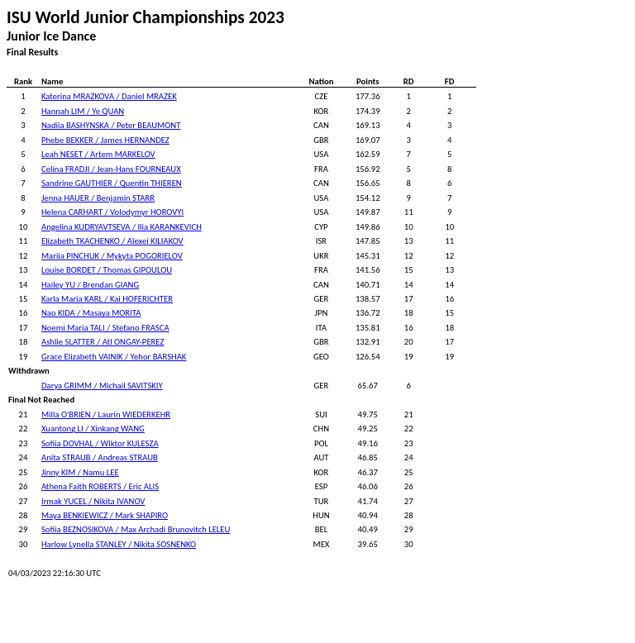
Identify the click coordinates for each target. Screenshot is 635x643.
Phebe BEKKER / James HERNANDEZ (105, 140)
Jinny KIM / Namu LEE (80, 472)
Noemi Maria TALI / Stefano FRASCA (105, 327)
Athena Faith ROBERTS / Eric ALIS (100, 486)
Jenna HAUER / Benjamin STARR (98, 198)
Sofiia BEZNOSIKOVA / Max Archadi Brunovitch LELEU (135, 529)
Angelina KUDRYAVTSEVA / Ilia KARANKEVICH (121, 226)
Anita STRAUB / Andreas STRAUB (99, 457)
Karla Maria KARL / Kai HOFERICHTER (107, 298)
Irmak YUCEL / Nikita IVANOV (93, 501)
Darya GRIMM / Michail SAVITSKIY (102, 385)
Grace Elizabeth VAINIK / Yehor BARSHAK (113, 356)
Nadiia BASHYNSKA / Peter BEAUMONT (110, 125)
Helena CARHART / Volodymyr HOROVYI (112, 212)
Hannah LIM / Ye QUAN (82, 111)
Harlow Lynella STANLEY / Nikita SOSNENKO (118, 544)
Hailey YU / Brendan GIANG (90, 284)
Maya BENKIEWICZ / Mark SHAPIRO (104, 515)
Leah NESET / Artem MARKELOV (98, 154)
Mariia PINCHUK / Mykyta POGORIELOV (112, 255)
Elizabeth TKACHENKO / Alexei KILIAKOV (112, 241)
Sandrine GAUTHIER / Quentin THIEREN (111, 183)
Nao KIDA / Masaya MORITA (91, 312)
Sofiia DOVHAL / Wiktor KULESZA (100, 443)
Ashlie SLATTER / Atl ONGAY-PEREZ (103, 341)
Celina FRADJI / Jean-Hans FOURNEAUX (111, 169)
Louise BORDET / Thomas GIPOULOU (106, 269)
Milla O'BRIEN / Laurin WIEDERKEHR (105, 414)
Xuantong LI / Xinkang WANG (93, 428)
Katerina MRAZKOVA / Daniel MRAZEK (109, 96)
